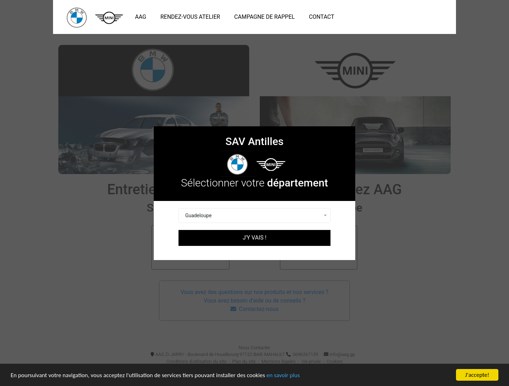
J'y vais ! (254, 237)
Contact (321, 16)
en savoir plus (283, 375)
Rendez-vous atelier (190, 16)
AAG (142, 16)
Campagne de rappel (264, 16)
